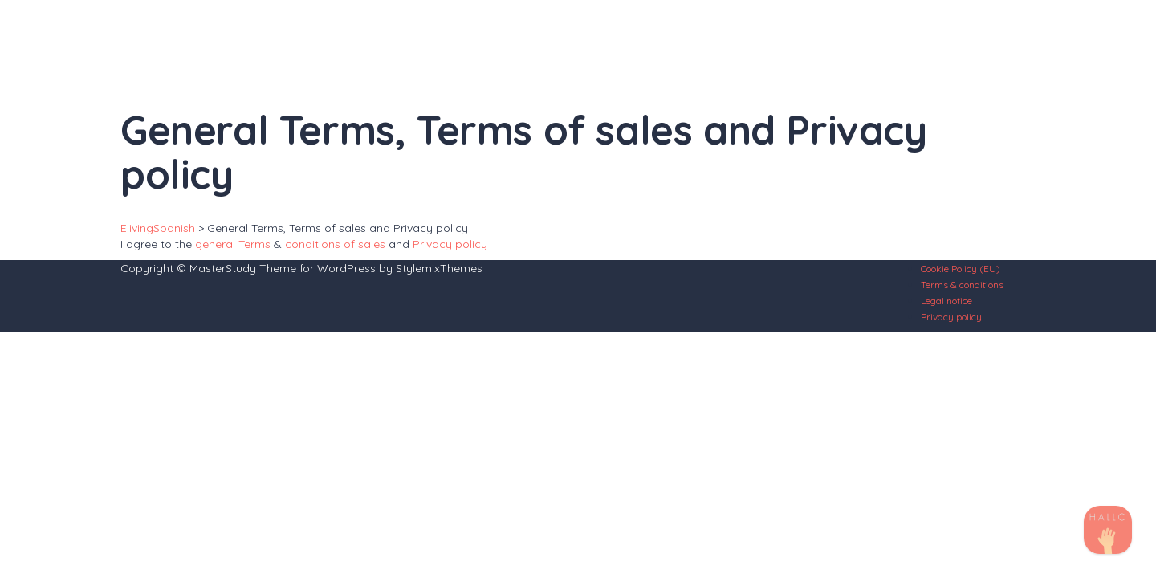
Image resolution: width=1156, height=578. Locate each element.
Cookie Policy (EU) (960, 269)
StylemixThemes (439, 268)
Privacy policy (450, 244)
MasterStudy (222, 268)
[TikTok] (1108, 530)
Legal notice (946, 301)
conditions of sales (335, 244)
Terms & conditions (962, 285)
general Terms (233, 244)
